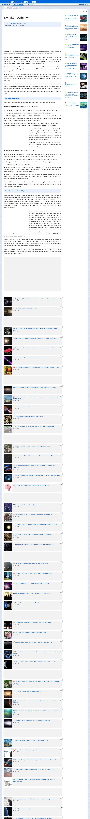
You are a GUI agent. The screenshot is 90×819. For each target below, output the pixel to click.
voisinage (56, 223)
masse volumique (16, 69)
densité (59, 57)
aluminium (32, 201)
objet (13, 116)
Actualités (6, 4)
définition (9, 67)
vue (40, 88)
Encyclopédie (18, 4)
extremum (32, 223)
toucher (42, 123)
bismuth (6, 251)
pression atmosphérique (11, 236)
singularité (15, 86)
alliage (25, 201)
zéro (36, 113)
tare (21, 113)
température (39, 131)
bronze (47, 199)
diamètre (26, 156)
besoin (59, 197)
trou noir (40, 86)
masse (46, 69)
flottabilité (23, 59)
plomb (36, 106)
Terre (28, 91)
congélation (51, 217)
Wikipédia (12, 23)
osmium (36, 91)
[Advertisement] (32, 38)
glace (46, 239)
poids (39, 169)
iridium (43, 91)
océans (36, 243)
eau (43, 59)
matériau (32, 59)
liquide (44, 249)
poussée (22, 63)
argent (55, 249)
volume (50, 61)
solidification (18, 253)
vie (44, 243)
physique (47, 221)
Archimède (41, 125)
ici (23, 25)
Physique (11, 7)
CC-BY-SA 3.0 (25, 23)
